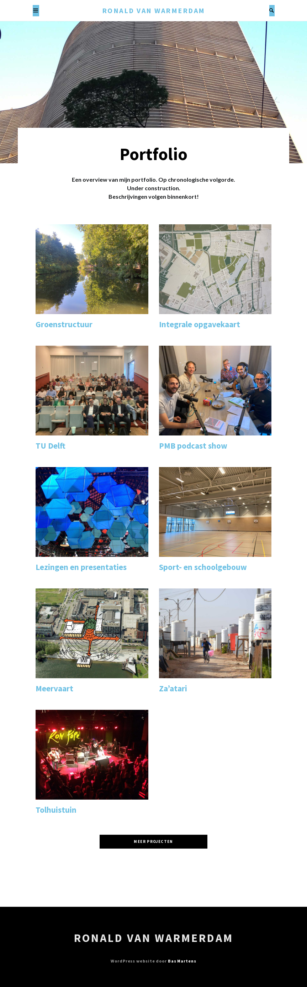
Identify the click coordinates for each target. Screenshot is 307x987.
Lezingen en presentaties (81, 567)
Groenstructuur (64, 324)
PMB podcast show (193, 445)
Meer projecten (153, 841)
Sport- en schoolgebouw (203, 567)
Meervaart (54, 688)
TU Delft (50, 445)
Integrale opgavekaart (199, 324)
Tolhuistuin (56, 810)
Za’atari (173, 688)
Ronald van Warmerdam (153, 10)
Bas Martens (182, 961)
